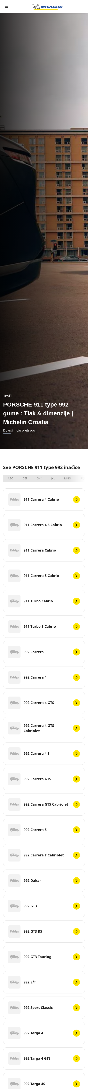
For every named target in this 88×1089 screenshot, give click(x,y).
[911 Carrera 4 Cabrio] (44, 499)
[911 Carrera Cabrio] (44, 550)
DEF (24, 478)
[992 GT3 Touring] (44, 957)
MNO (67, 478)
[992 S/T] (44, 982)
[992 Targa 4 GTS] (44, 1058)
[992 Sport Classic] (44, 1008)
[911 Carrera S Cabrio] (44, 576)
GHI (39, 478)
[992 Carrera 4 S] (44, 753)
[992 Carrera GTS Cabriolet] (44, 804)
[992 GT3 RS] (44, 931)
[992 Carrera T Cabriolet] (44, 855)
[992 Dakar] (44, 881)
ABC (10, 478)
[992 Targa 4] (44, 1033)
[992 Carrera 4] (44, 677)
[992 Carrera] (44, 652)
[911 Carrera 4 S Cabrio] (44, 525)
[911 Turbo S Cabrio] (44, 626)
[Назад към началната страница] (47, 6)
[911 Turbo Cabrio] (44, 601)
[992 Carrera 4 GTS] (44, 703)
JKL (53, 478)
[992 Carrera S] (44, 830)
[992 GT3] (44, 906)
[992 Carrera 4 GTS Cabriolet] (44, 728)
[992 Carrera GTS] (44, 779)
